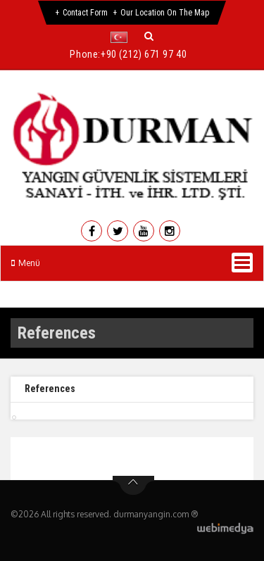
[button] (122, 37)
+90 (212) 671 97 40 (144, 54)
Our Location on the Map (164, 13)
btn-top (133, 486)
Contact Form (85, 13)
